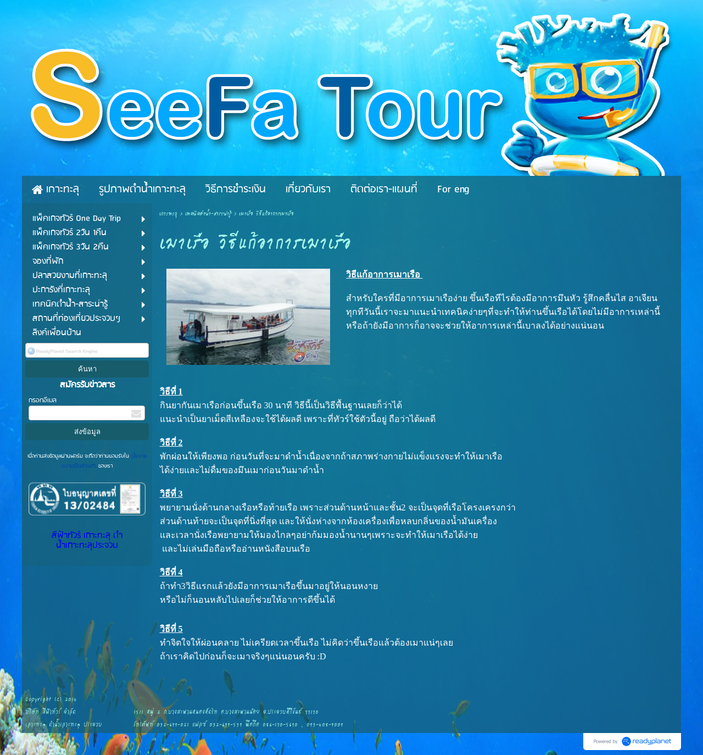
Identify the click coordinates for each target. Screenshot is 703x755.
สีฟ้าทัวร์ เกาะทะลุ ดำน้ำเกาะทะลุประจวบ (87, 541)
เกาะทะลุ (168, 214)
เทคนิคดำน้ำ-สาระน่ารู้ (208, 214)
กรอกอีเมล (43, 400)
